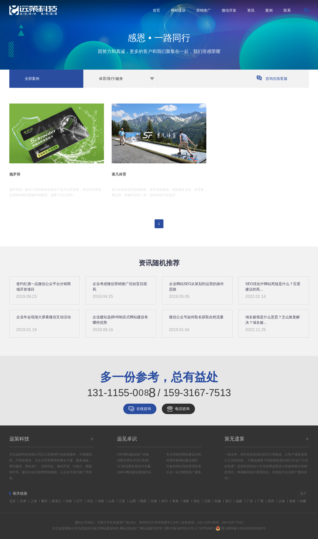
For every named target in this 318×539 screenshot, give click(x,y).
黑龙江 (57, 501)
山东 (112, 501)
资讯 (250, 10)
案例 (269, 10)
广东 (250, 501)
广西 (260, 501)
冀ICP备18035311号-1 (181, 528)
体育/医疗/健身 (111, 79)
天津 (23, 501)
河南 (101, 501)
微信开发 (229, 10)
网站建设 (178, 10)
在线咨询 (143, 409)
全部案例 (32, 79)
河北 (90, 501)
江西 (207, 501)
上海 (34, 501)
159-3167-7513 (232, 522)
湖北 (197, 501)
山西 (133, 501)
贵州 (271, 501)
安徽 (218, 501)
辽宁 (80, 501)
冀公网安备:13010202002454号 (243, 528)
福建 (239, 501)
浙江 (228, 501)
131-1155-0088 (208, 522)
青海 (175, 501)
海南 (292, 501)
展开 (303, 493)
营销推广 (203, 10)
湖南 (186, 501)
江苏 (122, 501)
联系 (287, 10)
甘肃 (154, 501)
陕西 (143, 501)
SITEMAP (206, 528)
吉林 (69, 501)
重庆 (44, 501)
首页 (156, 10)
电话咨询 (182, 409)
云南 (282, 501)
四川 (165, 501)
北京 (13, 501)
